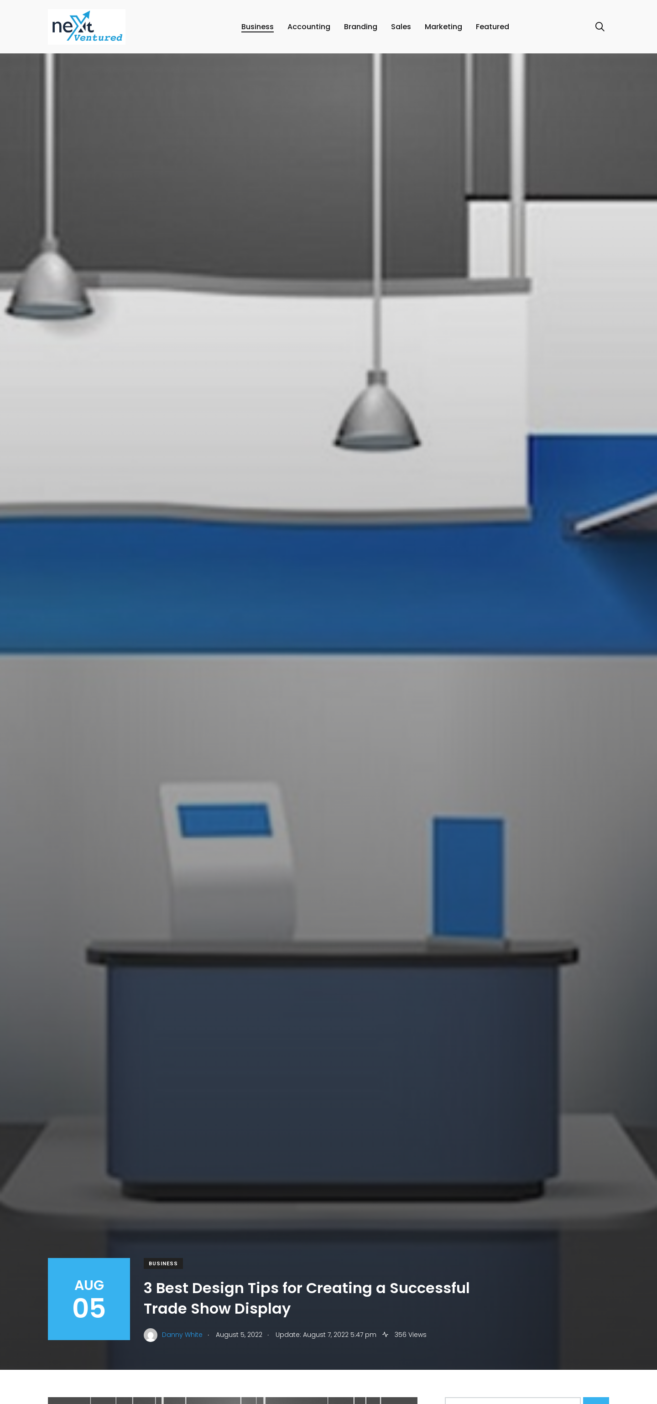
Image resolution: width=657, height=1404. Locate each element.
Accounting (309, 29)
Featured (493, 29)
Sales (402, 29)
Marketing (444, 29)
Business (258, 29)
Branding (361, 29)
